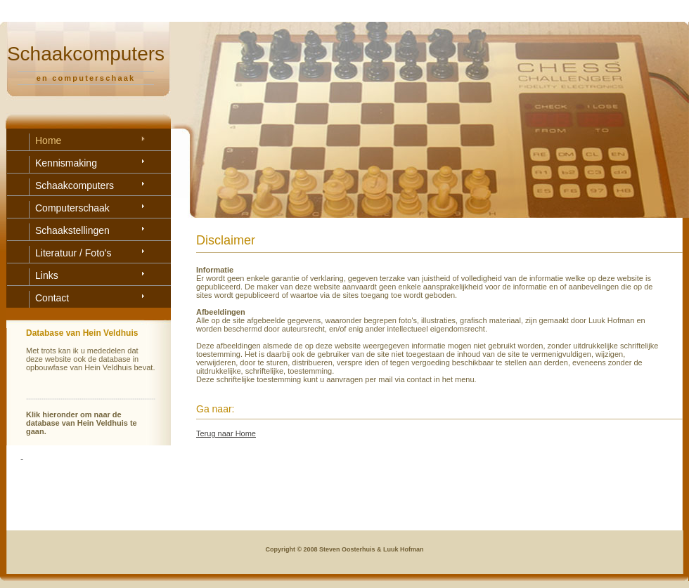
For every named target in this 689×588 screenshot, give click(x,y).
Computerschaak (72, 208)
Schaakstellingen (72, 230)
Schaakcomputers (74, 185)
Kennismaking (66, 163)
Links (46, 275)
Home (48, 140)
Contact (52, 297)
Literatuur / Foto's (73, 253)
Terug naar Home (226, 433)
